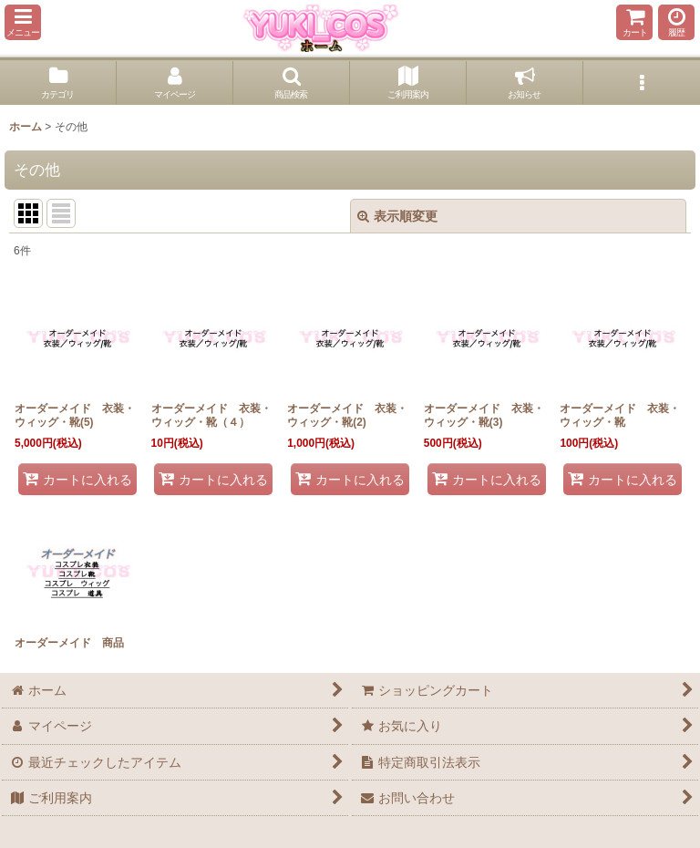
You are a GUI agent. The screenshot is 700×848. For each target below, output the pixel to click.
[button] (23, 22)
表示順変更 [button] (397, 216)
